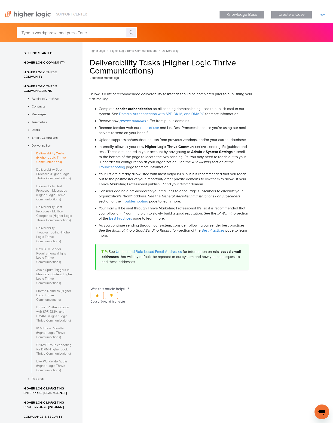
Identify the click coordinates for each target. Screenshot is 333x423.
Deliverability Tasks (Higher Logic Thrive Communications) (51, 157)
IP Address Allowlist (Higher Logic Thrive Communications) (50, 333)
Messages (39, 114)
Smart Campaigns (45, 137)
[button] (97, 295)
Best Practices (120, 218)
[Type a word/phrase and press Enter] (77, 32)
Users (36, 129)
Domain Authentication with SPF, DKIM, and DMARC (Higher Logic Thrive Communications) (53, 314)
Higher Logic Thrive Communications (40, 88)
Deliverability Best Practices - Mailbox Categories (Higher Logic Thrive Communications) (54, 213)
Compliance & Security (43, 416)
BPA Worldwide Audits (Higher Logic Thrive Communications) (52, 366)
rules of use (149, 128)
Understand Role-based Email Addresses (149, 252)
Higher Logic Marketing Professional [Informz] (44, 404)
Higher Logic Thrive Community (40, 74)
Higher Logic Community (44, 62)
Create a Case (291, 14)
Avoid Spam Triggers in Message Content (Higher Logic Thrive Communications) (54, 276)
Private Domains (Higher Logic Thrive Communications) (53, 295)
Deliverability (41, 145)
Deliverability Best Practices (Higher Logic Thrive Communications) (53, 174)
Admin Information (45, 98)
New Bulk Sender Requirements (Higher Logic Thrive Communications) (52, 255)
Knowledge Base (242, 14)
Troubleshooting (112, 167)
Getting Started (38, 53)
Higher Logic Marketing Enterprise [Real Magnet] (45, 390)
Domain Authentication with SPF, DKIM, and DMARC (161, 114)
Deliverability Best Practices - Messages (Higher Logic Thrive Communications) (51, 192)
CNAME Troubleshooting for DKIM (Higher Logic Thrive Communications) (53, 349)
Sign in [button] (323, 14)
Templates (39, 122)
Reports (38, 378)
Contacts (39, 106)
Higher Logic (97, 51)
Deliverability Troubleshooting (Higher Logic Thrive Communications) (53, 234)
